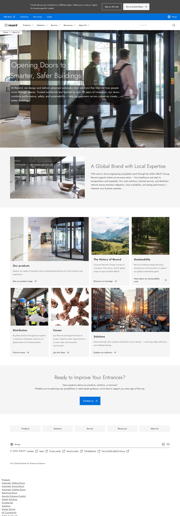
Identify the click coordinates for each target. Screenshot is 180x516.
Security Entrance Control (14, 496)
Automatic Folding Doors (13, 489)
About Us (83, 25)
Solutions (41, 25)
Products (27, 25)
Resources (68, 25)
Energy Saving (8, 509)
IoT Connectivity (9, 512)
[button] (112, 6)
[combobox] (157, 25)
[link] (136, 6)
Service (54, 25)
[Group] (172, 16)
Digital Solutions (9, 499)
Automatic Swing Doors (13, 486)
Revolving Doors (9, 492)
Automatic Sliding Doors (13, 483)
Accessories (7, 502)
